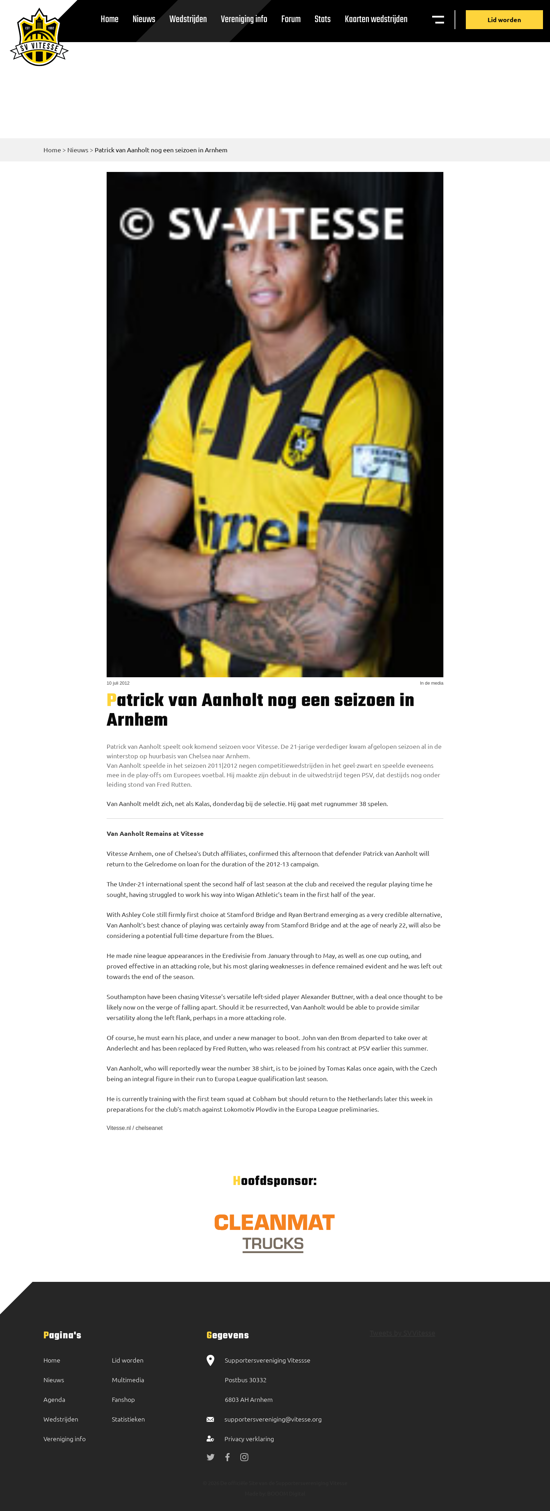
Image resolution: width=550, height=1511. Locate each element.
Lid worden (504, 19)
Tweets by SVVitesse (402, 1332)
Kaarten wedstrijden (376, 19)
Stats (323, 19)
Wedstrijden (188, 19)
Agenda (54, 1399)
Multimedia (128, 1380)
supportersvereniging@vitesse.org (273, 1419)
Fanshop (123, 1399)
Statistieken (128, 1419)
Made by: (255, 1493)
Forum (291, 19)
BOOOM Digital (285, 1493)
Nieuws (144, 19)
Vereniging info (244, 19)
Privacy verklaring (249, 1439)
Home (110, 19)
